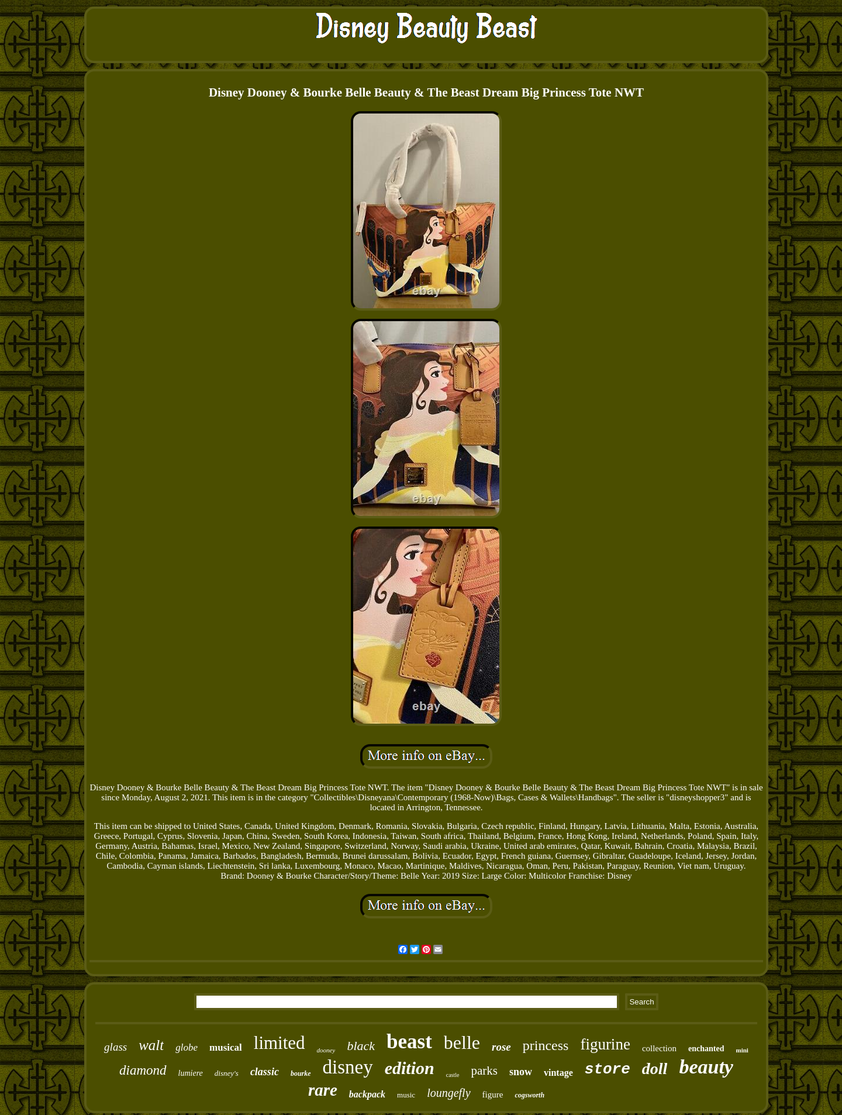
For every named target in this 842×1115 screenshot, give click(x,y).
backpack (367, 1094)
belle (462, 1042)
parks (484, 1071)
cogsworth (529, 1095)
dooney (326, 1050)
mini (742, 1050)
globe (186, 1047)
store (607, 1069)
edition (409, 1068)
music (406, 1094)
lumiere (190, 1073)
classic (264, 1072)
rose (501, 1047)
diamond (143, 1070)
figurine (605, 1044)
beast (409, 1041)
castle (453, 1075)
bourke (301, 1073)
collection (659, 1048)
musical (225, 1047)
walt (151, 1045)
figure (492, 1094)
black (361, 1045)
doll (655, 1068)
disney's (227, 1073)
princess (546, 1045)
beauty (706, 1067)
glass (115, 1047)
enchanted (706, 1048)
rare (322, 1089)
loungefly (448, 1092)
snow (520, 1072)
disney (348, 1067)
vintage (558, 1073)
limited (279, 1043)
